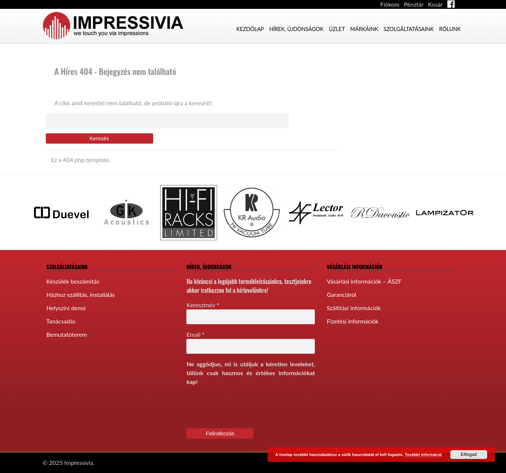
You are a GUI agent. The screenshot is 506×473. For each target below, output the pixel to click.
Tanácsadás (61, 321)
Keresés (99, 138)
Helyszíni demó (66, 307)
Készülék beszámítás (73, 281)
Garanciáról (341, 294)
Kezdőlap (250, 29)
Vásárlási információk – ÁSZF (364, 281)
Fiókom (389, 4)
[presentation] (242, 406)
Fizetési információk (352, 321)
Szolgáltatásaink (408, 29)
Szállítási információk (354, 307)
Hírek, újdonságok (296, 29)
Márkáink (364, 29)
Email (195, 334)
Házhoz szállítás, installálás (81, 294)
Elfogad (469, 454)
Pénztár (413, 4)
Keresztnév (202, 304)
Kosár (435, 4)
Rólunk (450, 29)
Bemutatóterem (67, 334)
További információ (423, 454)
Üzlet (337, 29)
